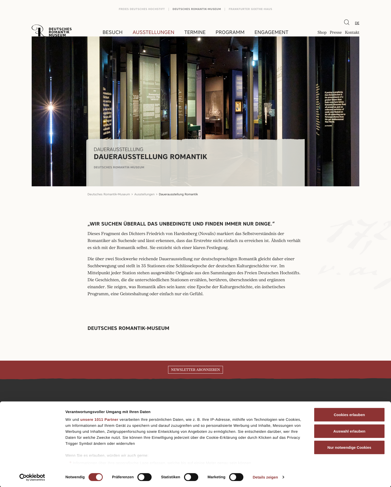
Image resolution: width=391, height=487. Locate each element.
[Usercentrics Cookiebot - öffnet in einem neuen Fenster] (32, 477)
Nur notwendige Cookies (349, 447)
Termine (195, 32)
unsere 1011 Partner (99, 420)
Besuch (112, 32)
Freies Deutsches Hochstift (142, 9)
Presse (336, 33)
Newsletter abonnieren (195, 370)
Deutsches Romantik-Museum (197, 9)
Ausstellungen (154, 32)
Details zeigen (265, 477)
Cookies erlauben (349, 415)
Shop (321, 33)
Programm (230, 32)
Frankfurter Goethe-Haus (250, 9)
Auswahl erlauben (349, 431)
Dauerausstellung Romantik (178, 194)
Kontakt (352, 33)
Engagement (272, 32)
